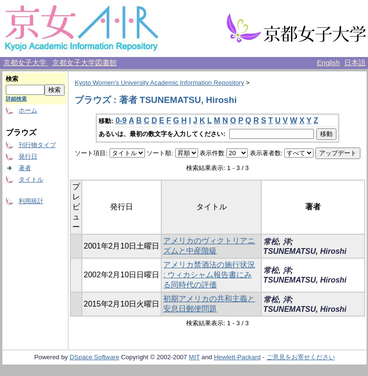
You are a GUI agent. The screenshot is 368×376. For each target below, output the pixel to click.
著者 (25, 167)
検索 (12, 78)
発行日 (28, 156)
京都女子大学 (25, 63)
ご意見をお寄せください (301, 357)
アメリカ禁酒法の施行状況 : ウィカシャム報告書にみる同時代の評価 (209, 275)
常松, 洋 (276, 242)
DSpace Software (94, 357)
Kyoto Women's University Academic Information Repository (159, 82)
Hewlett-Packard (237, 357)
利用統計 (31, 201)
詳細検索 (16, 99)
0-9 (120, 120)
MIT (194, 357)
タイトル (31, 179)
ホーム (28, 110)
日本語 (355, 63)
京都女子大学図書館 (84, 63)
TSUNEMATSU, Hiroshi (304, 251)
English (328, 63)
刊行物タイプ (37, 144)
